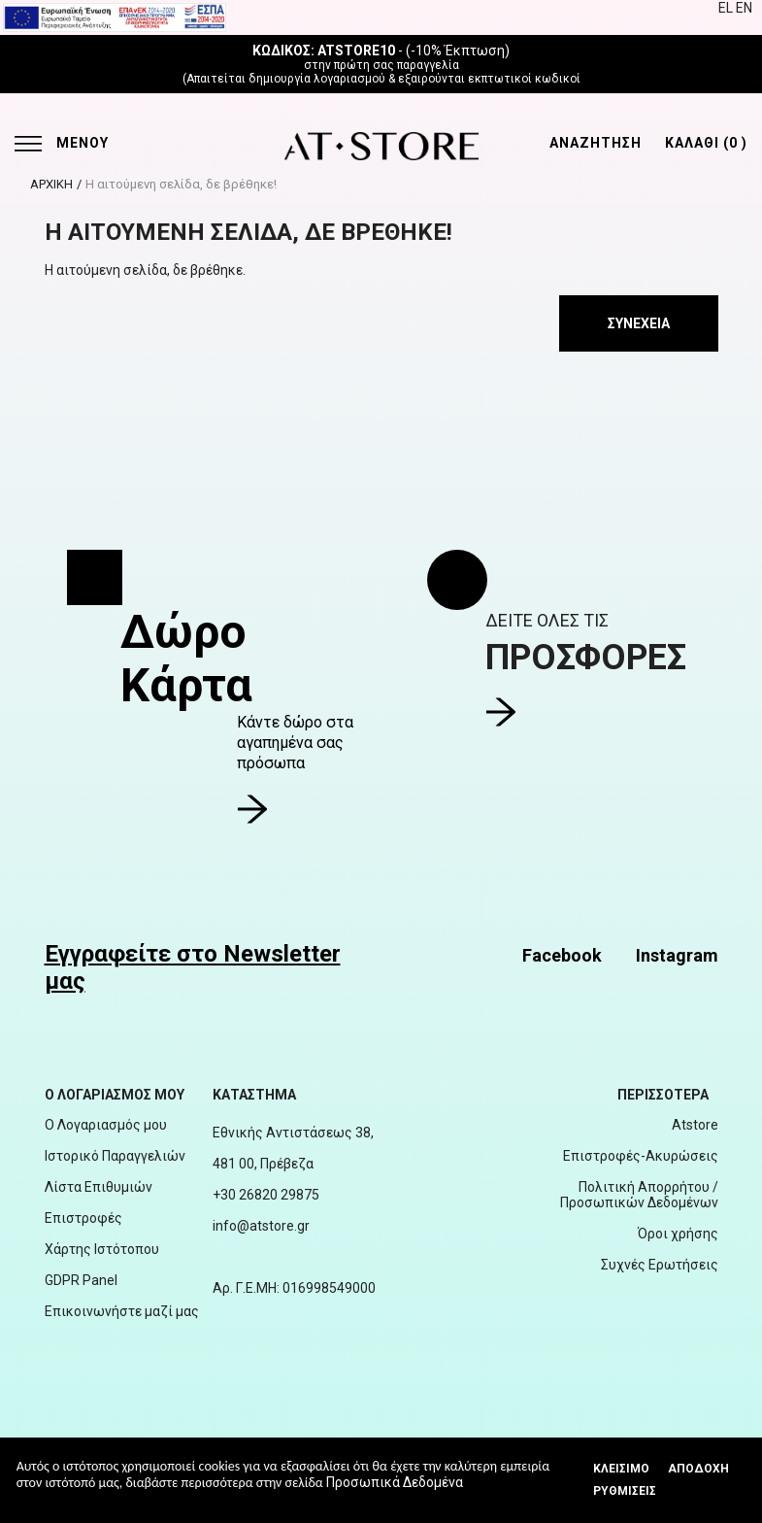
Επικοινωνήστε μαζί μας (122, 1311)
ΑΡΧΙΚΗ (51, 184)
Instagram (677, 955)
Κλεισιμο (621, 1468)
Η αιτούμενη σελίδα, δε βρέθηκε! (181, 184)
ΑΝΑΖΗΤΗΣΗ (595, 143)
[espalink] (114, 16)
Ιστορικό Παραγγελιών (115, 1156)
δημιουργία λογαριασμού (316, 78)
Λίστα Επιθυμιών (98, 1187)
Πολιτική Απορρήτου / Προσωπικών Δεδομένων (639, 1194)
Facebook (562, 955)
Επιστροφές (83, 1218)
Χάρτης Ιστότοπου (102, 1249)
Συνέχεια (639, 323)
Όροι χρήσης (678, 1233)
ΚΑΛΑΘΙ (706, 143)
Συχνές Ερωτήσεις (659, 1264)
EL (727, 8)
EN (744, 8)
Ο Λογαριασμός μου (106, 1125)
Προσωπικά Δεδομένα (394, 1482)
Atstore (695, 1125)
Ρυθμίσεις (624, 1491)
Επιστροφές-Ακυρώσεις (640, 1156)
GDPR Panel (81, 1280)
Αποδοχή (698, 1468)
